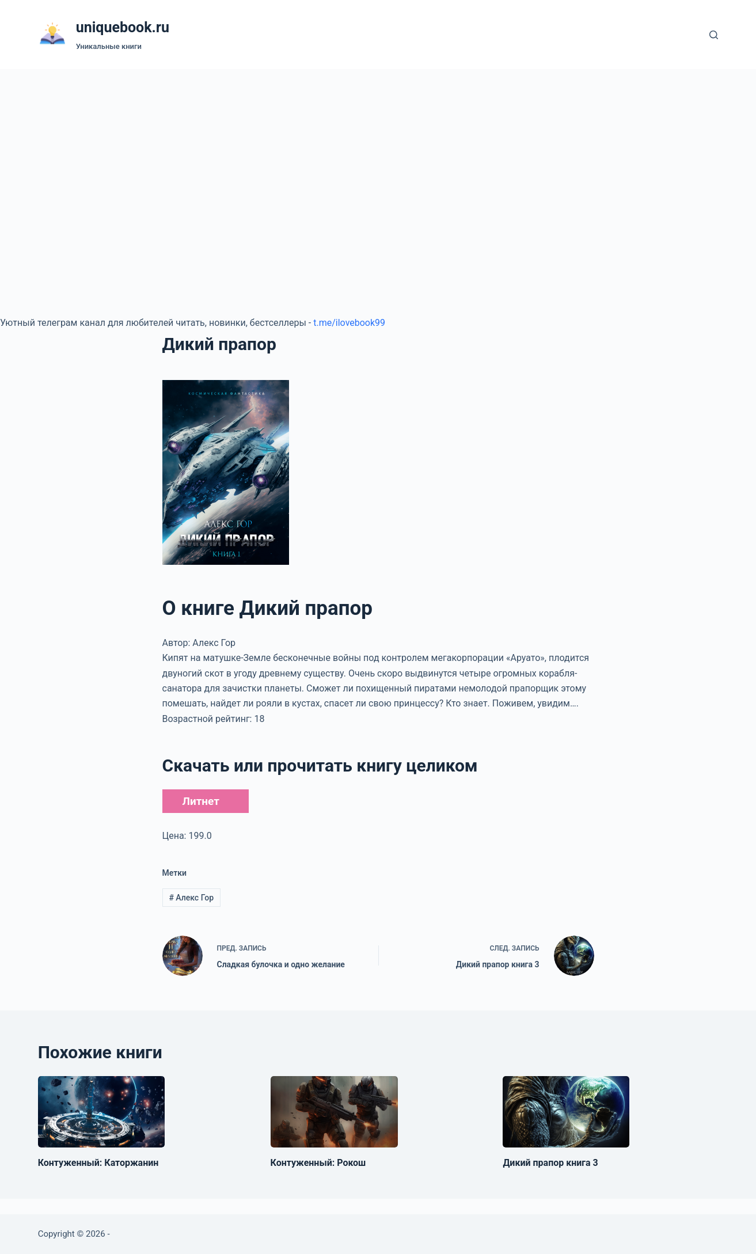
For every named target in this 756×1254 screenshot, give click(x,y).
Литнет (201, 801)
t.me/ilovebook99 (349, 322)
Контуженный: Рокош (318, 1162)
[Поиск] (713, 35)
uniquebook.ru (122, 27)
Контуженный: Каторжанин (98, 1162)
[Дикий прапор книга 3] (566, 1111)
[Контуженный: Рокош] (334, 1111)
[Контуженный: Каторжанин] (101, 1111)
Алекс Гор (191, 897)
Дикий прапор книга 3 (550, 1162)
